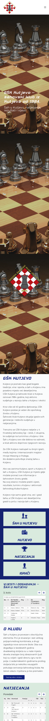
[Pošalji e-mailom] (39, 593)
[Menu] (45, 7)
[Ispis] (44, 593)
